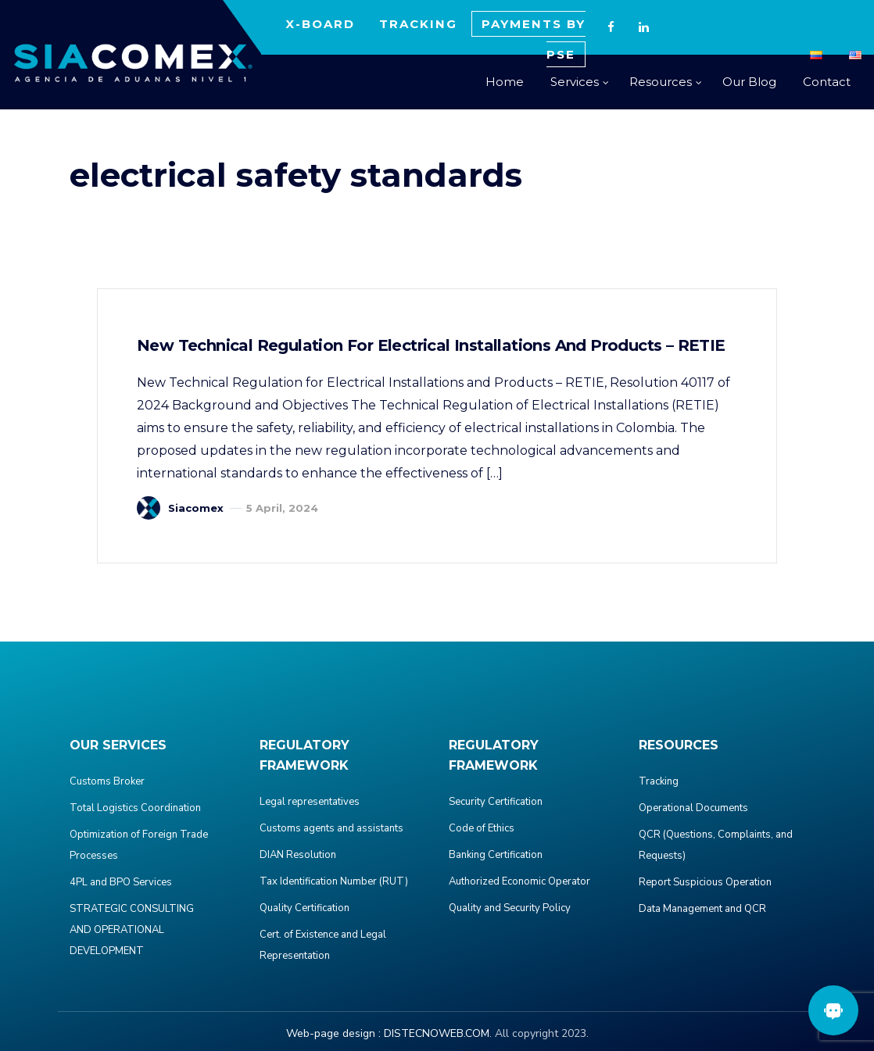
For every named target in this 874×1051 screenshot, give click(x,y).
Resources (660, 81)
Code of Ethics (481, 828)
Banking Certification (496, 855)
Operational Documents (693, 808)
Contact (827, 81)
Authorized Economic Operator (519, 881)
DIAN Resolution (298, 855)
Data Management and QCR (702, 909)
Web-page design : (333, 1033)
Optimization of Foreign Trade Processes (139, 845)
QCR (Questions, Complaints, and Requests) (716, 845)
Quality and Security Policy (510, 908)
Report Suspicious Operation (705, 882)
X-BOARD (320, 23)
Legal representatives (310, 802)
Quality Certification (304, 908)
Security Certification (496, 802)
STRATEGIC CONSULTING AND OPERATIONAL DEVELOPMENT (132, 930)
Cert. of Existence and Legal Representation (323, 945)
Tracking (659, 781)
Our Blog (749, 81)
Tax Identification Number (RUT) (334, 881)
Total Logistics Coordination (135, 808)
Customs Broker (107, 781)
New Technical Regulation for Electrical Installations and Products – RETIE (431, 345)
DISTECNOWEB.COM (436, 1033)
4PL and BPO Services (121, 882)
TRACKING (418, 23)
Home (504, 81)
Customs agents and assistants (331, 828)
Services (574, 81)
